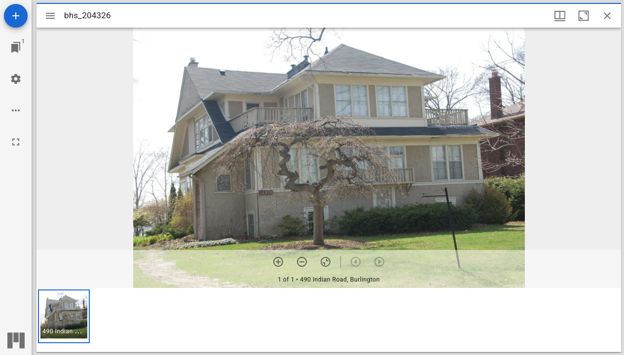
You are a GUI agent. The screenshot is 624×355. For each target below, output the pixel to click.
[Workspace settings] (16, 79)
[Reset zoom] (325, 262)
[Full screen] (16, 142)
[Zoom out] (302, 262)
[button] (63, 316)
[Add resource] (16, 16)
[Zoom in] (278, 262)
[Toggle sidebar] (50, 16)
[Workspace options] (16, 110)
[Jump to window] (16, 47)
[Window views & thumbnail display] (560, 16)
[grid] (329, 320)
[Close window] (607, 16)
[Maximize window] (583, 16)
